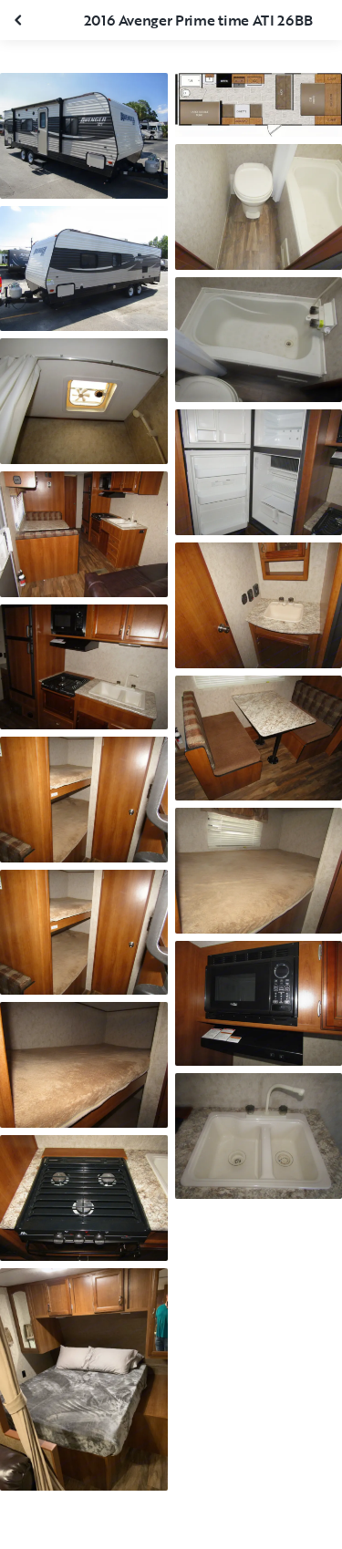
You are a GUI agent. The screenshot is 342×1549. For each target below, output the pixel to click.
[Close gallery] (20, 20)
